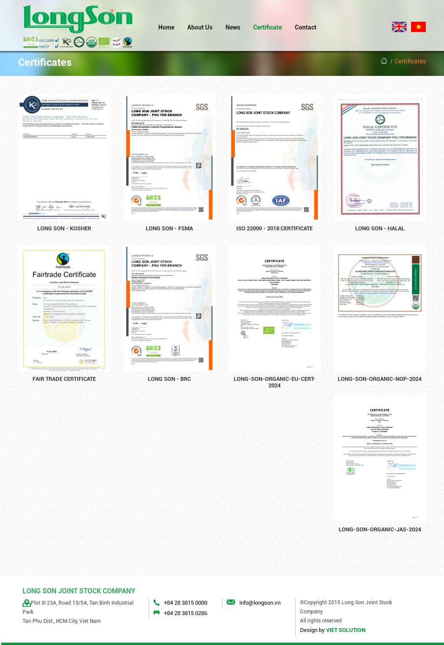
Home (166, 27)
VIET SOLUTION (346, 630)
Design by (312, 630)
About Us (199, 27)
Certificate (267, 27)
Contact (306, 27)
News (232, 27)
